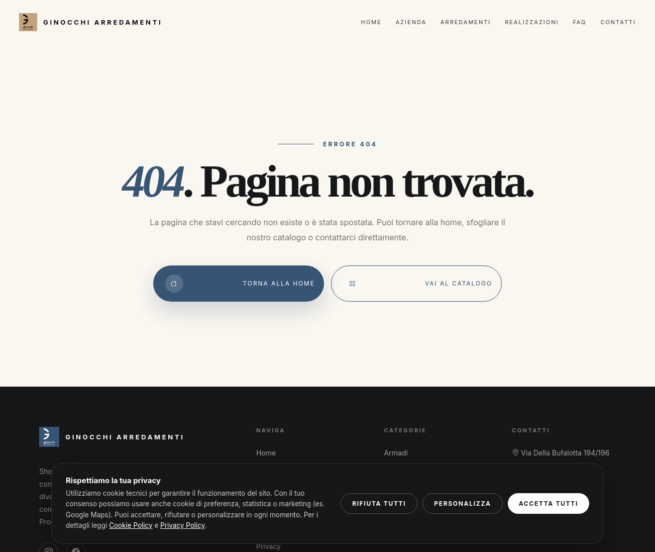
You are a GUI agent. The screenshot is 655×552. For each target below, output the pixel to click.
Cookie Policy (131, 525)
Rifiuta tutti (379, 503)
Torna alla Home (240, 283)
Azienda (411, 22)
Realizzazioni (532, 22)
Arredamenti (466, 22)
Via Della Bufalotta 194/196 (560, 452)
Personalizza (462, 503)
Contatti (618, 22)
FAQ (579, 22)
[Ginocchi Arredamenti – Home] (90, 22)
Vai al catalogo (418, 283)
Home (371, 22)
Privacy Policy (182, 525)
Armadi (396, 452)
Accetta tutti (548, 503)
